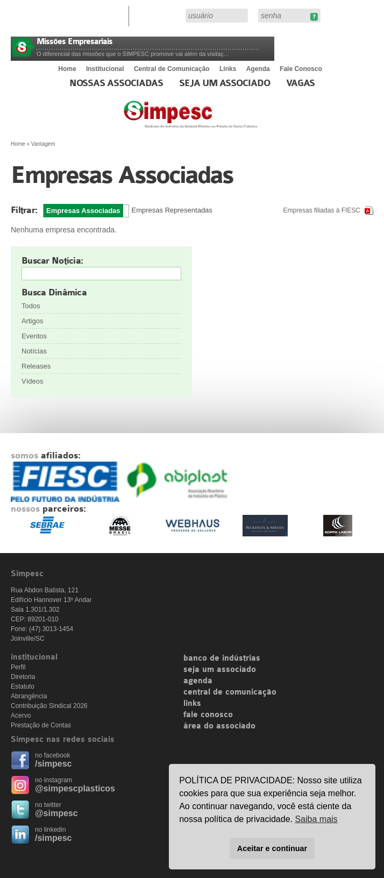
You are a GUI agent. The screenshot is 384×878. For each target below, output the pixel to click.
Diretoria (23, 677)
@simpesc (56, 813)
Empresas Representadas (172, 210)
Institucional (105, 69)
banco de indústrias (221, 658)
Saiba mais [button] (316, 819)
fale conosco (208, 715)
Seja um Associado (224, 83)
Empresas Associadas (83, 211)
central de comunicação (229, 692)
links (192, 704)
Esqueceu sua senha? (314, 17)
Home (67, 69)
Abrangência (29, 696)
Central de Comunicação (172, 69)
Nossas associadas (116, 83)
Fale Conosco (301, 69)
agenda (197, 681)
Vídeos (32, 381)
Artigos (32, 321)
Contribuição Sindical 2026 (49, 706)
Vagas (300, 83)
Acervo (21, 715)
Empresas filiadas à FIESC (321, 210)
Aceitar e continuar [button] (272, 848)
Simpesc (216, 119)
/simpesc (53, 764)
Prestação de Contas (41, 725)
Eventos (34, 336)
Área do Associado (158, 15)
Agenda (258, 69)
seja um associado (219, 670)
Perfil (18, 667)
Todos (31, 306)
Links (227, 69)
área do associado (219, 726)
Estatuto (22, 686)
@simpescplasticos (75, 788)
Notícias (34, 351)
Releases (36, 366)
